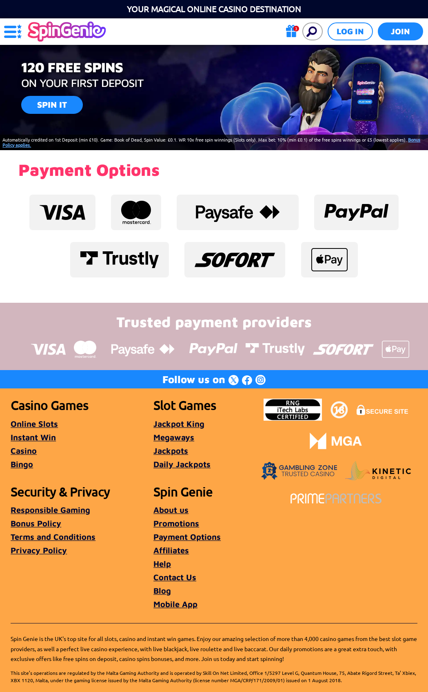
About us (170, 510)
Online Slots (34, 423)
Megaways (173, 437)
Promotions (176, 523)
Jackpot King (178, 423)
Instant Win (33, 437)
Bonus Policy (36, 523)
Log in (350, 31)
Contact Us (174, 577)
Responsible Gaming (50, 510)
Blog (162, 590)
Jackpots (170, 450)
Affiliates (171, 550)
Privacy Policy (39, 550)
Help (162, 563)
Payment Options (187, 536)
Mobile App (175, 604)
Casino (24, 450)
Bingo (22, 464)
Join (400, 31)
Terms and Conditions (53, 536)
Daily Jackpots (182, 464)
